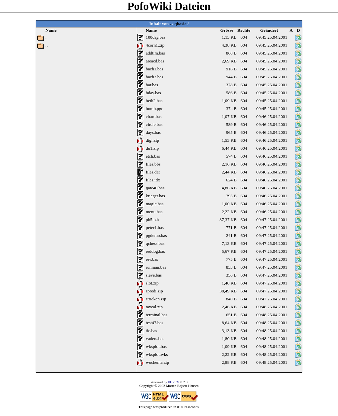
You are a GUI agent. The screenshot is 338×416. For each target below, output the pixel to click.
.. (47, 45)
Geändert (269, 30)
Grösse (226, 30)
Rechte (243, 30)
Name (151, 30)
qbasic (180, 23)
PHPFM (174, 382)
